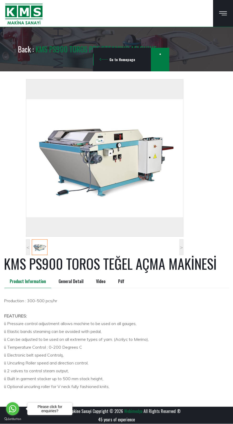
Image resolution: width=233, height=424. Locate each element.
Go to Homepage (122, 59)
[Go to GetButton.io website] (12, 418)
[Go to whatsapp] (12, 408)
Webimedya (133, 411)
